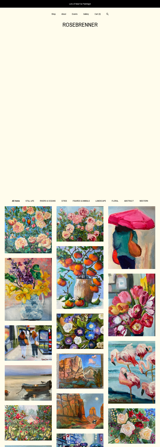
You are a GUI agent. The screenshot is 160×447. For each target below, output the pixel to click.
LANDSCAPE (101, 41)
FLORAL (115, 41)
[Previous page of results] (62, 394)
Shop (54, 14)
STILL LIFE (30, 41)
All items (16, 41)
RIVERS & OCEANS (48, 41)
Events (74, 14)
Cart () (98, 14)
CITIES (64, 41)
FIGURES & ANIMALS (81, 41)
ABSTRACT (129, 41)
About (63, 14)
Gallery (86, 14)
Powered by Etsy (132, 428)
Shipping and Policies (28, 437)
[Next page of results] (98, 394)
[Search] (107, 14)
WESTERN (144, 41)
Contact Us (28, 441)
